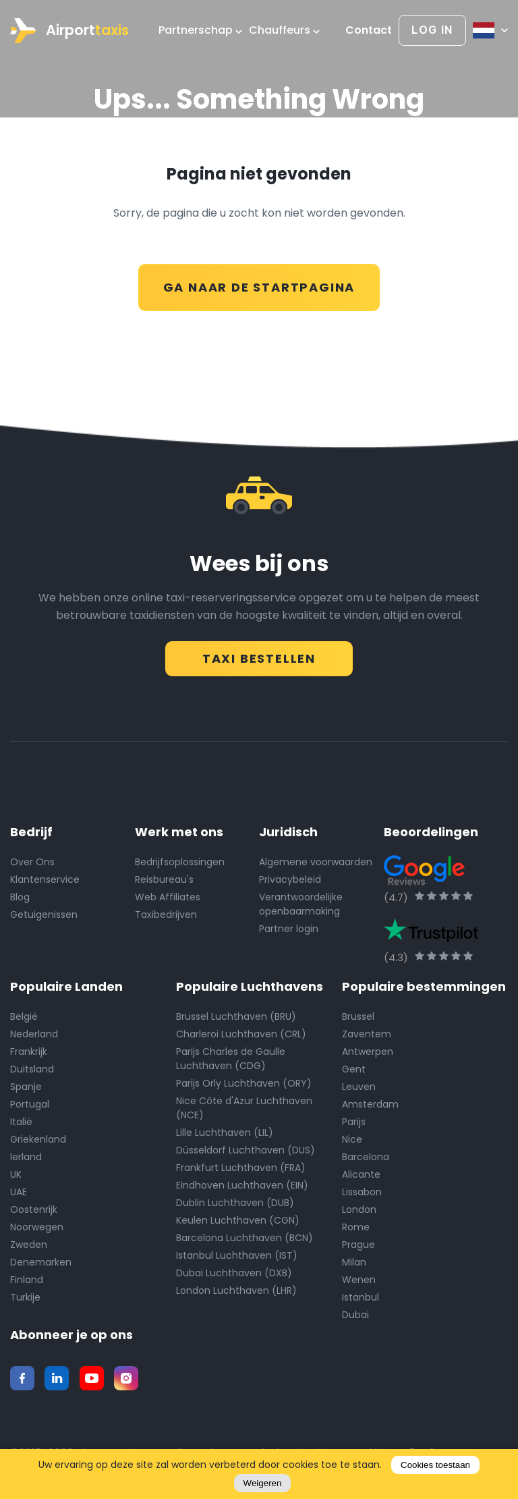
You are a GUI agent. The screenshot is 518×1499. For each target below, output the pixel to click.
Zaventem (366, 1033)
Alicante (361, 1173)
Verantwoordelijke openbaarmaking (301, 903)
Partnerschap (200, 30)
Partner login (288, 928)
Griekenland (38, 1138)
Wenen (359, 1279)
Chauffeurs (284, 30)
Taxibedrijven (166, 914)
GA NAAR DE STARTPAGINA (259, 284)
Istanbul (360, 1296)
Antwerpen (367, 1051)
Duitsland (32, 1068)
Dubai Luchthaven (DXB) (234, 1272)
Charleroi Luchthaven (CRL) (241, 1033)
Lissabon (362, 1191)
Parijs (354, 1121)
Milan (354, 1261)
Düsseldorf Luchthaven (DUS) (245, 1149)
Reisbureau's (164, 878)
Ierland (26, 1156)
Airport (69, 30)
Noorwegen (36, 1226)
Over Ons (32, 861)
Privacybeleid (290, 878)
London (359, 1209)
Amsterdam (370, 1103)
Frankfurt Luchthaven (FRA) (241, 1167)
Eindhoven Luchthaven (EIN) (242, 1184)
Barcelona (365, 1156)
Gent (354, 1068)
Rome (356, 1226)
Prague (358, 1244)
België (24, 1016)
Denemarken (40, 1261)
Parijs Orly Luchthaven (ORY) (244, 1082)
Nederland (34, 1033)
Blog (20, 896)
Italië (21, 1121)
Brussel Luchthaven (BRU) (236, 1016)
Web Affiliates (167, 896)
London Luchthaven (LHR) (236, 1290)
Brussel (358, 1016)
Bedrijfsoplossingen (180, 861)
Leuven (359, 1086)
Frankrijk (28, 1051)
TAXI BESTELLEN (259, 654)
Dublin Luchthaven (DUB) (235, 1202)
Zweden (28, 1244)
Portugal (29, 1103)
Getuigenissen (44, 914)
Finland (26, 1279)
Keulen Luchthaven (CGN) (237, 1219)
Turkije (25, 1296)
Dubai (355, 1314)
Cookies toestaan (435, 1465)
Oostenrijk (33, 1209)
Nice (352, 1138)
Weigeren (262, 1483)
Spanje (26, 1086)
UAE (18, 1191)
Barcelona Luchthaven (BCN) (244, 1237)
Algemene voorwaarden (315, 861)
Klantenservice (45, 878)
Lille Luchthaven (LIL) (224, 1132)
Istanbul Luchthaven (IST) (236, 1254)
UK (16, 1173)
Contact (368, 30)
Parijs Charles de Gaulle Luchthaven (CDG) (230, 1058)
